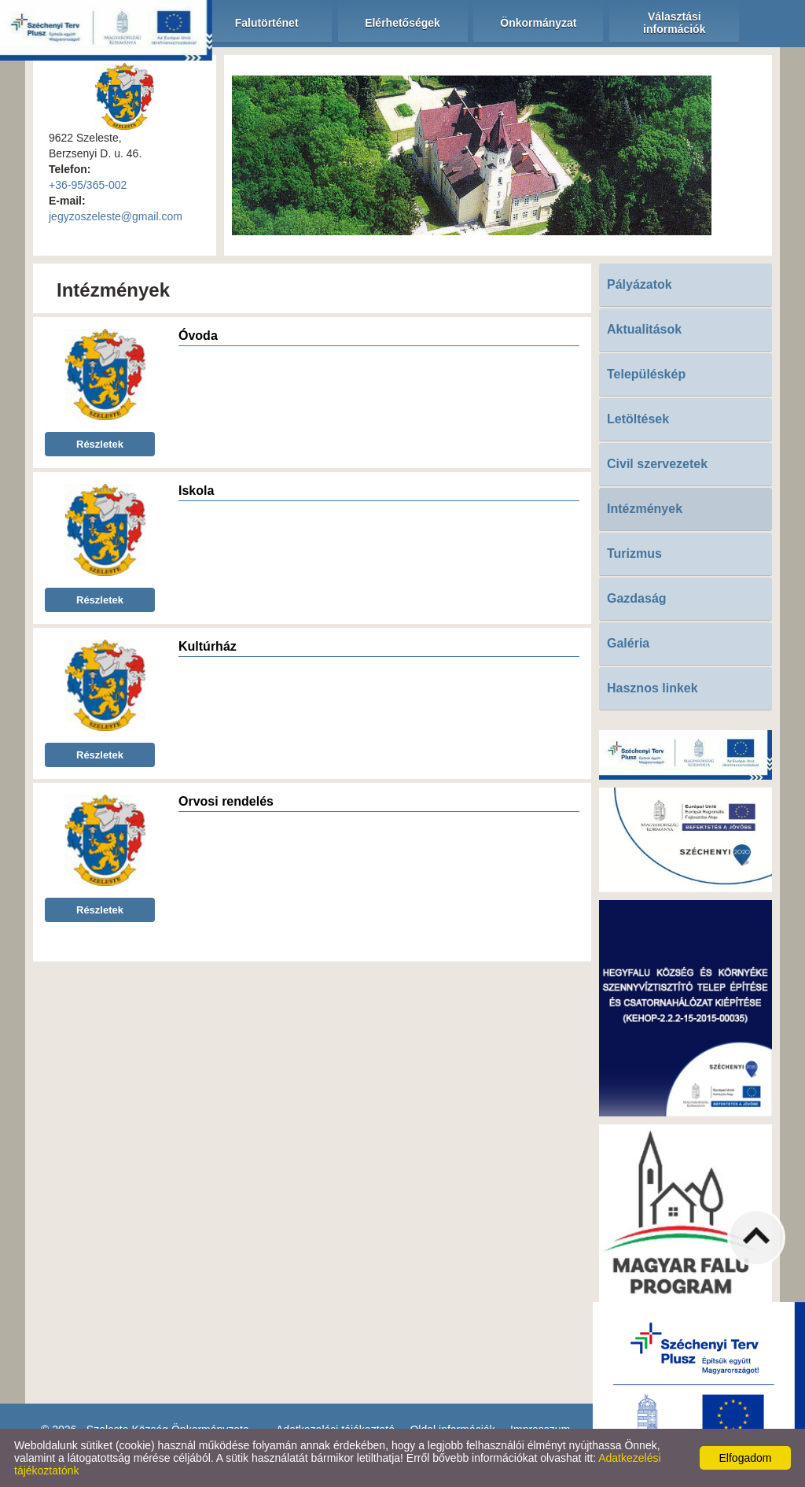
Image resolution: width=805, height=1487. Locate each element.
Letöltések (638, 419)
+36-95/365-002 (88, 185)
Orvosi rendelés (226, 801)
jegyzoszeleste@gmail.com (115, 216)
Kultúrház (207, 646)
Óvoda (198, 335)
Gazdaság (637, 598)
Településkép (646, 374)
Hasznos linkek (652, 688)
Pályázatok (639, 284)
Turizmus (634, 553)
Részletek (99, 444)
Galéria (628, 643)
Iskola (196, 490)
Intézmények (644, 508)
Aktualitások (644, 329)
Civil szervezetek (657, 463)
